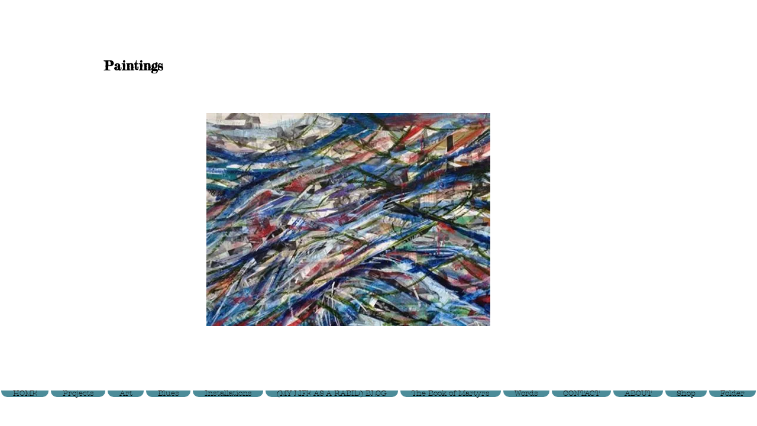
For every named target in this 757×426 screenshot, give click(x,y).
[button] (348, 219)
